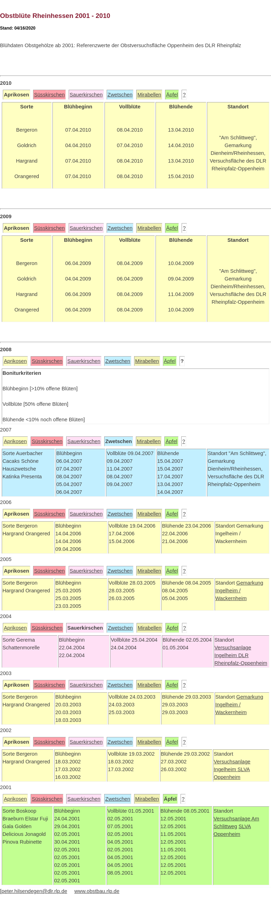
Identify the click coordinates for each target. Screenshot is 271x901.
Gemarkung (249, 583)
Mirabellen (149, 94)
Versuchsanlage (232, 647)
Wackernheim (231, 598)
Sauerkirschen (86, 94)
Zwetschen (120, 94)
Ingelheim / (228, 590)
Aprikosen (15, 361)
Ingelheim (226, 655)
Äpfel (172, 94)
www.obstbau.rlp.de (96, 891)
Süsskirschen (49, 94)
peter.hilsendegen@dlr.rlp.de (34, 891)
